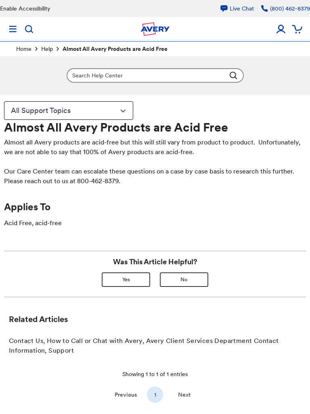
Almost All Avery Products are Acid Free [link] (115, 49)
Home (23, 49)
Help (47, 49)
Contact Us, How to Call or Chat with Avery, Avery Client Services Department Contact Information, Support (144, 345)
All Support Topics (69, 110)
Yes (126, 279)
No (184, 279)
